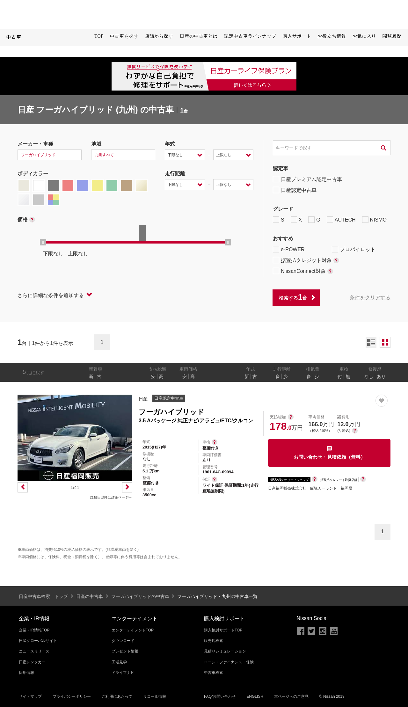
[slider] (43, 242)
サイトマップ (30, 696)
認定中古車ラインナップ (250, 36)
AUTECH (341, 219)
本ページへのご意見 (291, 696)
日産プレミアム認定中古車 (307, 179)
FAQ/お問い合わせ (220, 696)
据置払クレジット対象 (306, 260)
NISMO (374, 219)
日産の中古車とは (199, 36)
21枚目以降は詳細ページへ (111, 497)
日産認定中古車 (295, 190)
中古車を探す (124, 36)
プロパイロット (353, 249)
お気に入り (364, 36)
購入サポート (297, 36)
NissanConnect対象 (303, 271)
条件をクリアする (370, 297)
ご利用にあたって (117, 696)
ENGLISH (254, 696)
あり (381, 376)
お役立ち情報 (331, 36)
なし (368, 376)
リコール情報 (154, 696)
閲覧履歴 (392, 36)
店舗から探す (159, 36)
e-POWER (289, 249)
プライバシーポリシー (72, 696)
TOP (99, 36)
